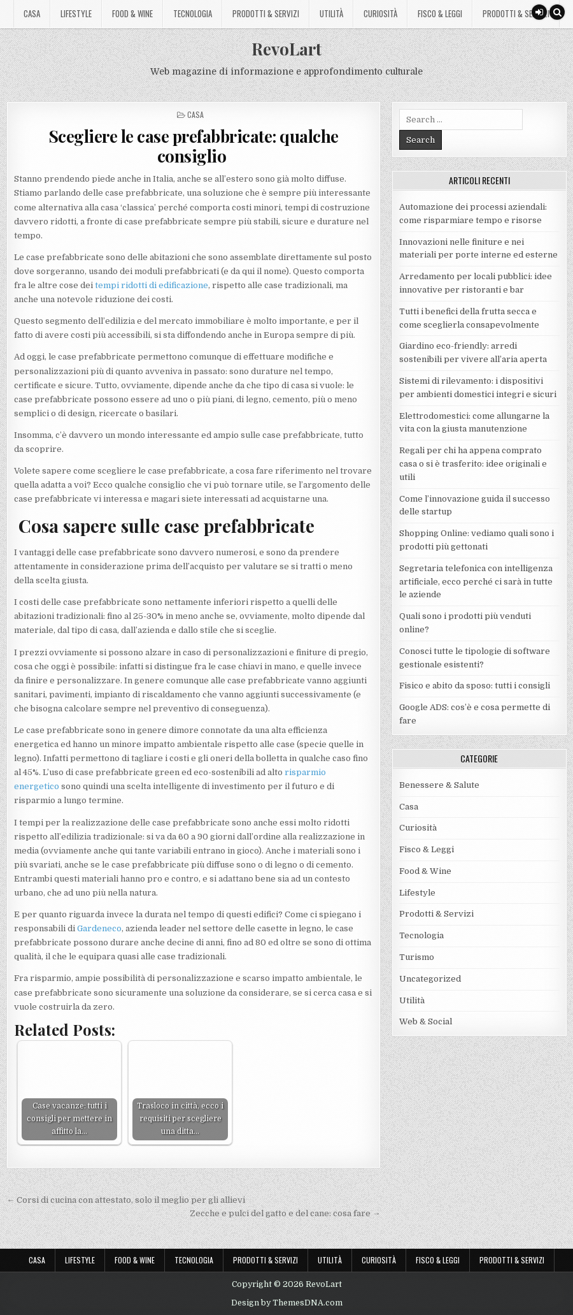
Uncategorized (430, 979)
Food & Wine (132, 13)
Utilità (331, 13)
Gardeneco (99, 928)
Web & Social (425, 1021)
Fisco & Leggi (440, 13)
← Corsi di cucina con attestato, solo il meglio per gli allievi (125, 1200)
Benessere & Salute (439, 785)
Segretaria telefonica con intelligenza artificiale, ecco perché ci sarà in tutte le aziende (476, 581)
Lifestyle (76, 13)
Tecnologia (192, 13)
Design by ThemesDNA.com (287, 1302)
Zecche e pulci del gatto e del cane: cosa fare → (285, 1213)
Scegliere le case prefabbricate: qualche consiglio (193, 146)
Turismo (416, 957)
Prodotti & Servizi (265, 13)
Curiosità (380, 13)
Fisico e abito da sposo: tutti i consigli (474, 685)
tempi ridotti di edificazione (151, 285)
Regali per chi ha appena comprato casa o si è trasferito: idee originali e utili (473, 464)
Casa (32, 13)
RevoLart (286, 49)
